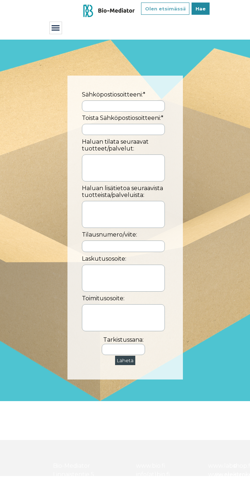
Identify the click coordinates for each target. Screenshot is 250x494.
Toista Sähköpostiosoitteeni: (122, 117)
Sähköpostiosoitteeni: (113, 94)
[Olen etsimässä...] (165, 9)
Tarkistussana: (123, 339)
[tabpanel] (125, 420)
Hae (201, 9)
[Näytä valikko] (55, 28)
